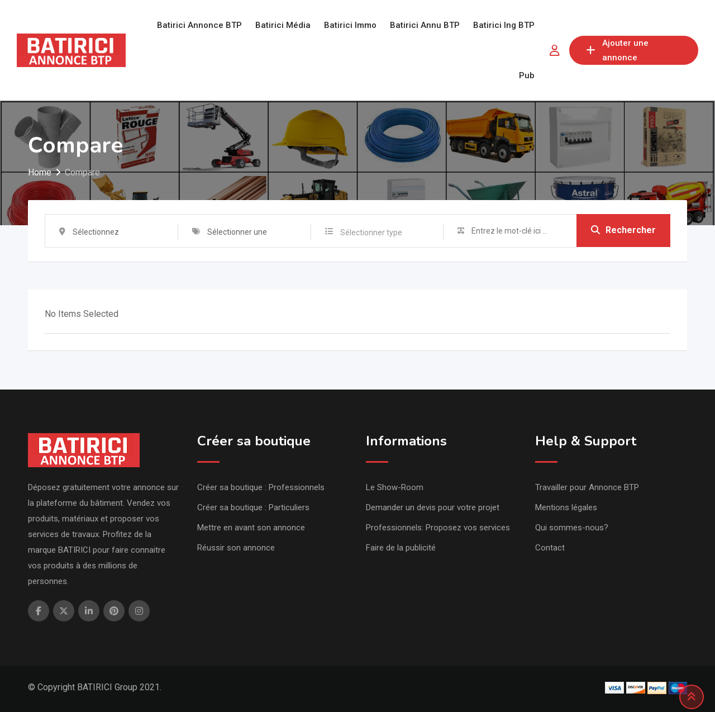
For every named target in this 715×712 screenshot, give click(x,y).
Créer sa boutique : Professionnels (261, 487)
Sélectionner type (371, 232)
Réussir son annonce (236, 548)
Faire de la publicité (401, 548)
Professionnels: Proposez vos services (438, 528)
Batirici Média (283, 25)
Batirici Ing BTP (504, 25)
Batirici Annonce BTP (199, 25)
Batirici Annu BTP (425, 25)
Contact (550, 548)
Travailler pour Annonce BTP (587, 487)
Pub (527, 75)
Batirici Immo (350, 25)
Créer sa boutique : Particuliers (253, 507)
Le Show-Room (394, 487)
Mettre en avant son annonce (251, 528)
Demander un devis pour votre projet (432, 507)
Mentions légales (566, 507)
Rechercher (623, 230)
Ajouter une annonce (617, 50)
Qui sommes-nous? (571, 528)
